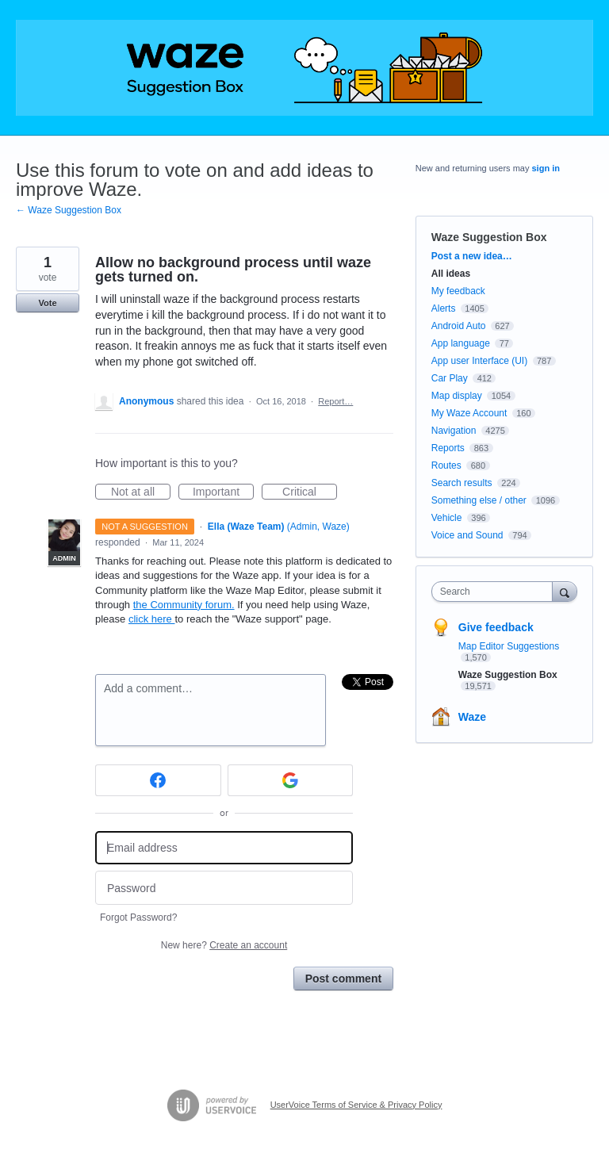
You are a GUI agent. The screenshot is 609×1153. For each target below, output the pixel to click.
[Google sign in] (291, 780)
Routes (446, 465)
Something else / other (479, 500)
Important (223, 492)
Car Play (449, 378)
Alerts (443, 308)
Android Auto (458, 325)
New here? (224, 945)
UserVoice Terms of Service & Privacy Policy (356, 1104)
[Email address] (224, 848)
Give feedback (496, 627)
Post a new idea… (471, 256)
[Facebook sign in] (158, 780)
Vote (47, 303)
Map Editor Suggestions (508, 646)
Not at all (140, 492)
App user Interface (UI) (479, 360)
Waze (472, 717)
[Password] (224, 888)
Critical (309, 492)
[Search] (564, 591)
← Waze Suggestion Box (68, 210)
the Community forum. (184, 605)
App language (460, 343)
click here (151, 619)
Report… (335, 401)
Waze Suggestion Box (489, 237)
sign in (546, 168)
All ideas (450, 273)
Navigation (454, 430)
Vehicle (446, 517)
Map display (456, 395)
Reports (448, 448)
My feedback (458, 291)
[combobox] (495, 591)
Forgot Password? (138, 917)
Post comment (343, 978)
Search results (461, 482)
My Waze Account (469, 413)
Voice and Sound (467, 535)
